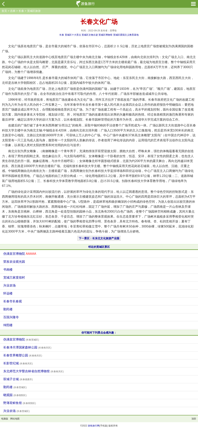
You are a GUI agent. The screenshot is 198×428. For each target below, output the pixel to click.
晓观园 (14, 395)
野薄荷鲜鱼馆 (19, 403)
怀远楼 (8, 293)
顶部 (193, 418)
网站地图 (15, 418)
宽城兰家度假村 (14, 277)
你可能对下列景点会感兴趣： (99, 332)
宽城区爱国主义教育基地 (126, 34)
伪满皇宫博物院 (19, 253)
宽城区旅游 (34, 10)
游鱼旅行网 (93, 425)
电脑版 (4, 418)
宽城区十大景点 (73, 34)
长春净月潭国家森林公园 (27, 347)
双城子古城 (18, 379)
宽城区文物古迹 (90, 34)
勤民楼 (8, 309)
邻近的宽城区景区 (99, 246)
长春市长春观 (12, 301)
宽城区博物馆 (105, 34)
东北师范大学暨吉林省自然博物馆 (33, 371)
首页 (4, 10)
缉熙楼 (8, 325)
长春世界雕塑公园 (22, 355)
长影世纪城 (18, 363)
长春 (21, 10)
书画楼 (8, 269)
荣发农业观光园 (14, 261)
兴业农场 (9, 285)
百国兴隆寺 (11, 317)
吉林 (12, 10)
